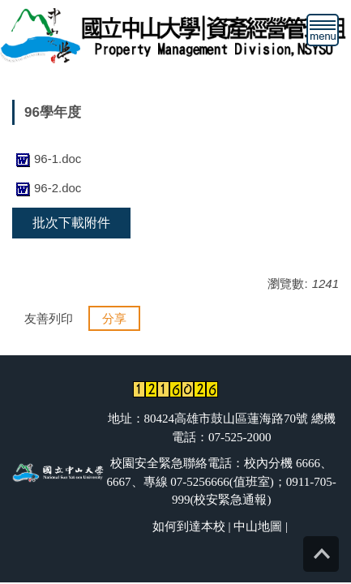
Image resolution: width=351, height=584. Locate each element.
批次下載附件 (71, 223)
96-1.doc (46, 158)
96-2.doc (46, 188)
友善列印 (48, 318)
